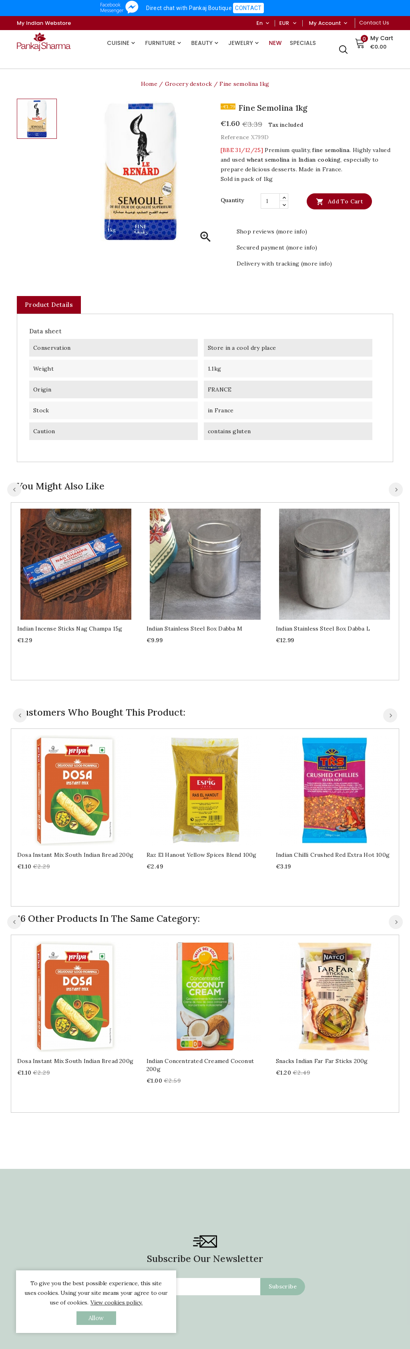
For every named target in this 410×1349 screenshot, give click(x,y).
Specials (303, 43)
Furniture (164, 43)
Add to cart (339, 201)
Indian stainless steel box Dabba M (194, 628)
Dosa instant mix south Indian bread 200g (75, 854)
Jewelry (244, 43)
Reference (235, 137)
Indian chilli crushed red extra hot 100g (333, 854)
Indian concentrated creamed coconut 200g (200, 963)
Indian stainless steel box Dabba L (323, 628)
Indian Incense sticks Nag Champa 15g (69, 628)
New (275, 43)
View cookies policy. (116, 1302)
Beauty (205, 43)
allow (96, 1318)
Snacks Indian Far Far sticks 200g (322, 959)
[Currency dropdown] (294, 23)
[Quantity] (270, 201)
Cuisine (122, 43)
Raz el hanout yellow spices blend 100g (202, 854)
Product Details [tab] (49, 304)
